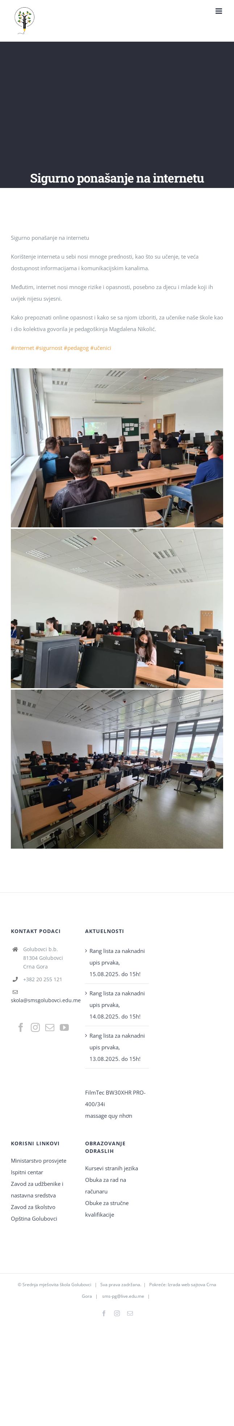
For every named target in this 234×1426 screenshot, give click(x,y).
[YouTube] (64, 1027)
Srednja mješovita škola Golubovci (56, 1284)
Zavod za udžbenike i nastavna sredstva (37, 1189)
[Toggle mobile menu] (219, 11)
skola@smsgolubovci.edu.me (46, 1000)
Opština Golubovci (34, 1218)
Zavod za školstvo (33, 1206)
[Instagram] (35, 1027)
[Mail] (49, 1027)
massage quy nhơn (108, 1115)
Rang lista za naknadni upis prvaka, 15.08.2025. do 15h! (117, 962)
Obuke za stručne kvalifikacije (107, 1208)
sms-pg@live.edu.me (123, 1296)
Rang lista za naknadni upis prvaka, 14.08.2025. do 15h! (117, 1005)
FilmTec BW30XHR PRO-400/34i (115, 1098)
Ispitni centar (27, 1172)
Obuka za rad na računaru (105, 1185)
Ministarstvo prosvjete (38, 1160)
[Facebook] (20, 1027)
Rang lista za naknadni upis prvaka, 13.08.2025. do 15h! (117, 1047)
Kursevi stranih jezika (111, 1168)
